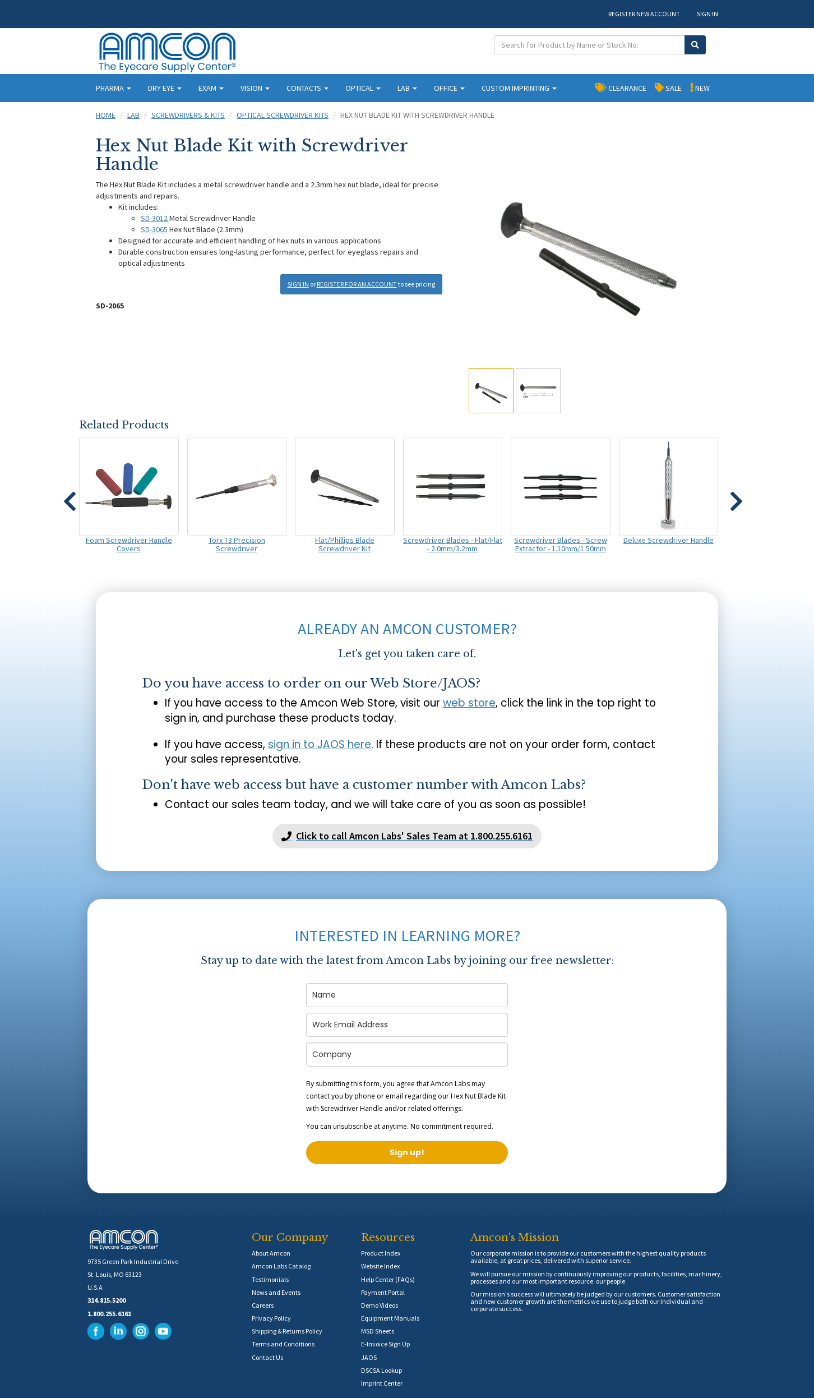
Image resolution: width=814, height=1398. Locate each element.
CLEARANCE (620, 87)
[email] (407, 1025)
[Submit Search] (695, 44)
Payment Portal (383, 1292)
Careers (263, 1305)
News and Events (276, 1292)
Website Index (380, 1266)
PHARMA (113, 88)
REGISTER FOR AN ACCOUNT (357, 284)
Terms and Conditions (283, 1344)
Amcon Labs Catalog (281, 1266)
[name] (407, 995)
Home (105, 115)
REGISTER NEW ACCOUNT (644, 14)
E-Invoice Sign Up (385, 1344)
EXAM (211, 88)
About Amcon (271, 1253)
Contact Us (267, 1357)
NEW (700, 87)
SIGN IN (707, 14)
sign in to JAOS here (319, 744)
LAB (407, 88)
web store (469, 702)
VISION (255, 88)
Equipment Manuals (390, 1318)
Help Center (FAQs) (388, 1279)
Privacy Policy (271, 1318)
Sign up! (407, 1152)
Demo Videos (379, 1305)
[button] (69, 496)
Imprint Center (382, 1383)
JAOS (369, 1357)
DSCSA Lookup (381, 1370)
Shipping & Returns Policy (287, 1331)
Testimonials (270, 1279)
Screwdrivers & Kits (188, 115)
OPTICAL (363, 88)
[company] (407, 1054)
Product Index (380, 1253)
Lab (133, 115)
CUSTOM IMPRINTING (519, 88)
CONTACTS (307, 88)
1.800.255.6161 (109, 1313)
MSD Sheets (377, 1331)
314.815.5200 (106, 1300)
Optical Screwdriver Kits (283, 115)
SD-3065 (154, 229)
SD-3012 (154, 218)
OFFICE (449, 88)
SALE (668, 87)
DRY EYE (165, 88)
